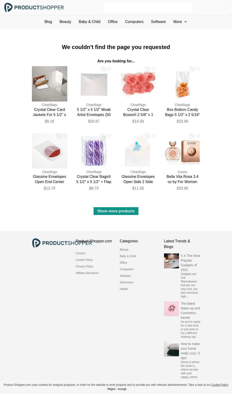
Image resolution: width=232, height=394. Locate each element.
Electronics (127, 282)
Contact (80, 253)
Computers (127, 269)
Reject (111, 389)
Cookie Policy (84, 260)
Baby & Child (128, 256)
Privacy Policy (84, 266)
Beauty (124, 249)
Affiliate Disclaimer (87, 273)
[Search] (148, 7)
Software (125, 276)
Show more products (116, 211)
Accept (122, 389)
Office (123, 262)
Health (124, 289)
